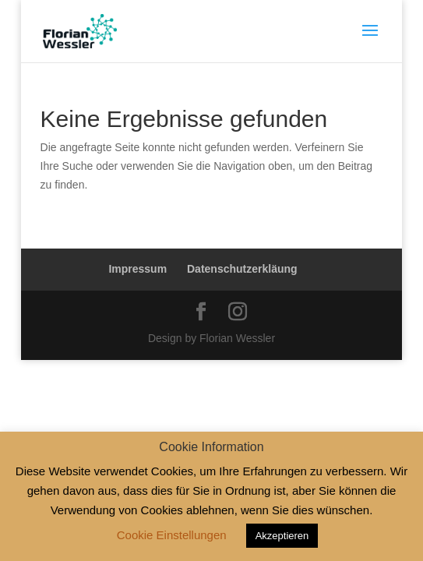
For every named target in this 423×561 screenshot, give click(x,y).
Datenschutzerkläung (242, 269)
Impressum (137, 269)
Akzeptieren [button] (282, 536)
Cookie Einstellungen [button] (172, 535)
